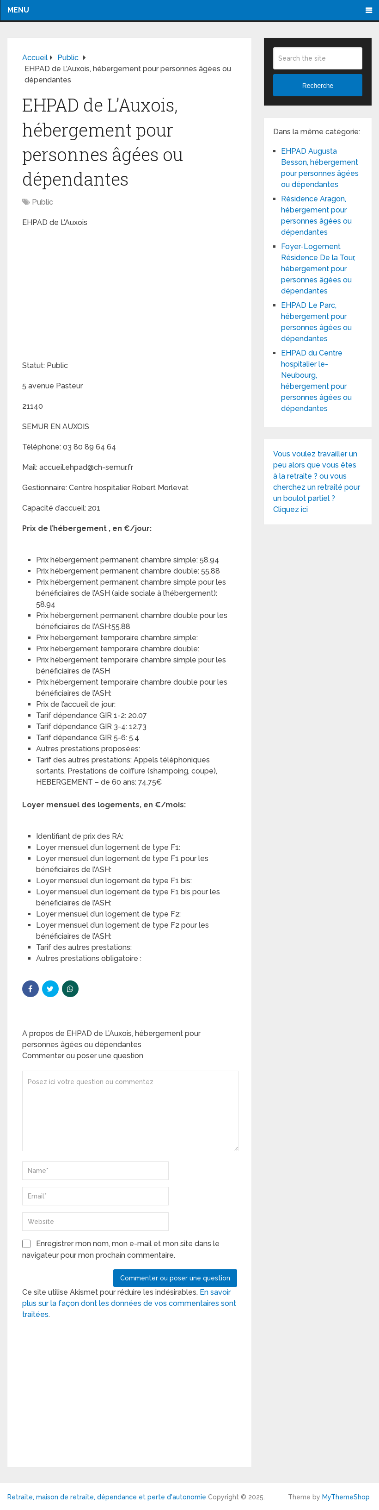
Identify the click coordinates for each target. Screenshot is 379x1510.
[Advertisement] (91, 295)
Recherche (318, 85)
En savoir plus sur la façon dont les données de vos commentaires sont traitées (129, 1303)
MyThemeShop (346, 1497)
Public (42, 202)
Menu (18, 10)
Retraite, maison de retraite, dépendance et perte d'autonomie (106, 1497)
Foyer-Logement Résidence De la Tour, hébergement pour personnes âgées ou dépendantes (318, 268)
